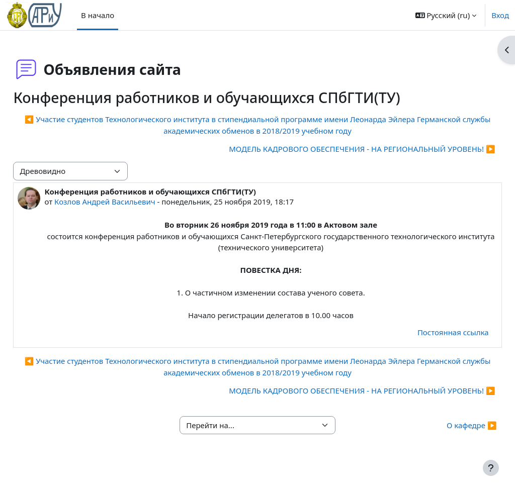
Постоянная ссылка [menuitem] (430, 343)
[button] (446, 15)
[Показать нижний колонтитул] (491, 468)
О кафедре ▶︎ (449, 436)
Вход (500, 15)
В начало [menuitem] (97, 15)
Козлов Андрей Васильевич (127, 201)
